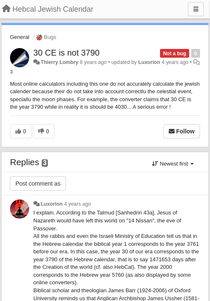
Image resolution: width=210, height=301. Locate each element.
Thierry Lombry (59, 62)
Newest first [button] (173, 164)
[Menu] (196, 9)
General (19, 37)
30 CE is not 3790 (66, 52)
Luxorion (149, 62)
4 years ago (77, 204)
